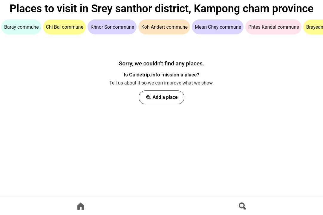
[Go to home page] (81, 206)
